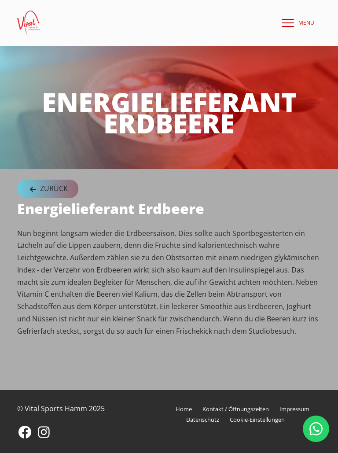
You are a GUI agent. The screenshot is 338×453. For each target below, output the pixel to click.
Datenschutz (202, 420)
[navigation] (295, 22)
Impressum (294, 409)
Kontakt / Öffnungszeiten (235, 409)
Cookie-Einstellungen (257, 420)
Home (184, 409)
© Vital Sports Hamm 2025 (61, 408)
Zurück (48, 189)
